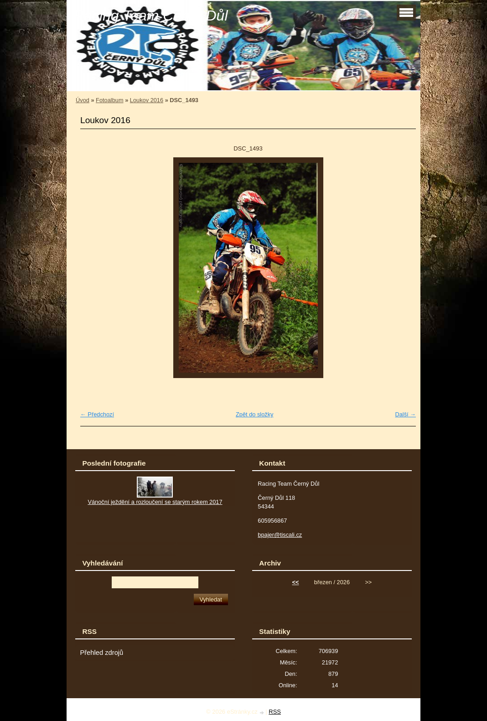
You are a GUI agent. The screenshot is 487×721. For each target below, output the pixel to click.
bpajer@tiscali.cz (280, 534)
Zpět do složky (255, 414)
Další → (405, 414)
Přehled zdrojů (101, 652)
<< (295, 582)
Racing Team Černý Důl (150, 15)
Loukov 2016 (146, 100)
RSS (275, 711)
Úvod (82, 100)
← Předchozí (97, 414)
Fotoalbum (109, 100)
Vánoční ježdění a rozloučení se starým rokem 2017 (155, 501)
